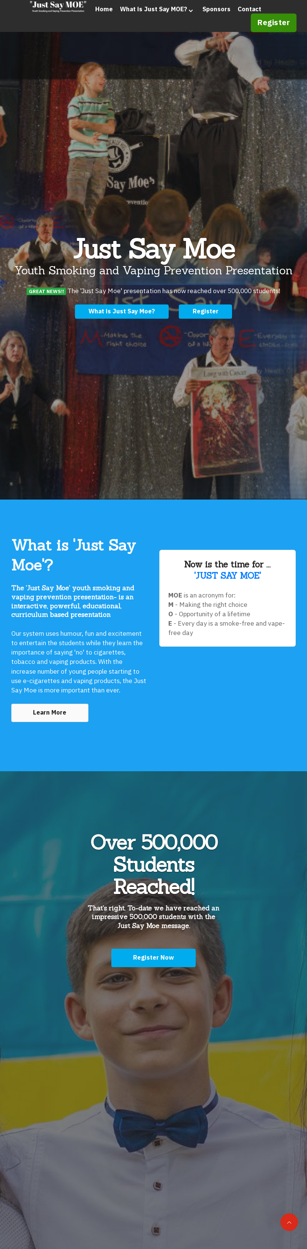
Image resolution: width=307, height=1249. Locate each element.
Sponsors (203, 20)
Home (90, 20)
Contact (235, 20)
